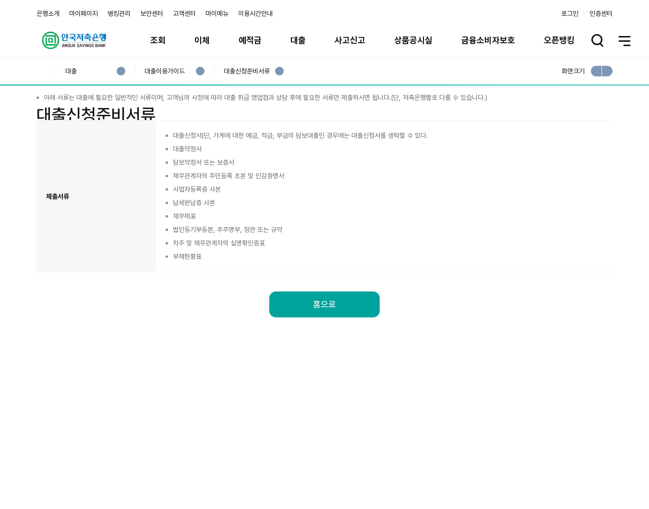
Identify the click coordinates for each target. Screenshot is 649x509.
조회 (158, 40)
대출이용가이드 (164, 71)
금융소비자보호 (488, 40)
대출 (298, 40)
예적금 (250, 40)
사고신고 (350, 40)
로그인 (569, 13)
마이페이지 (83, 13)
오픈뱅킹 (559, 40)
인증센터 (601, 13)
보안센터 (151, 13)
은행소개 (48, 13)
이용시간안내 (255, 13)
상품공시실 (413, 40)
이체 (202, 40)
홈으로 (324, 357)
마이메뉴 (216, 13)
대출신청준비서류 (246, 71)
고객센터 (184, 13)
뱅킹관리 (119, 13)
